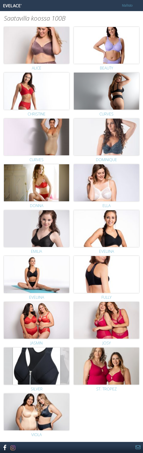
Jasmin (36, 342)
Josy (107, 342)
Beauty (106, 68)
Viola (36, 434)
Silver (37, 388)
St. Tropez (106, 388)
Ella (107, 205)
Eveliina (106, 251)
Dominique (106, 159)
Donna (36, 205)
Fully (106, 297)
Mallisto (127, 5)
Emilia (36, 251)
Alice (36, 68)
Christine (36, 113)
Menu (137, 5)
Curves (106, 113)
